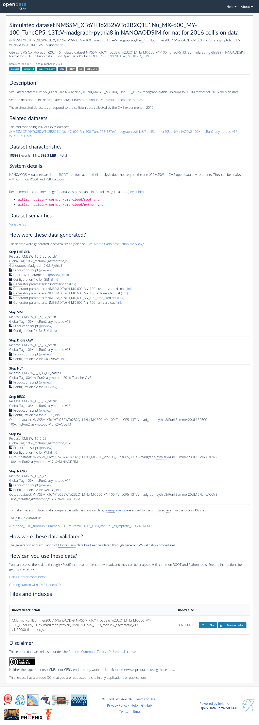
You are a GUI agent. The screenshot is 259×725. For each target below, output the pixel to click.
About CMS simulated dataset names (116, 100)
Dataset (15, 68)
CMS (61, 68)
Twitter (124, 711)
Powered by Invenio (214, 703)
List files (208, 625)
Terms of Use (145, 699)
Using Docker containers (27, 577)
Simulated (29, 68)
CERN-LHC (92, 68)
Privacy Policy (117, 705)
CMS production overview (114, 244)
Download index (230, 625)
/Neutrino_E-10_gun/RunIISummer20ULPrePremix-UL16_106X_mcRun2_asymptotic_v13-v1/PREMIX (80, 526)
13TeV (72, 68)
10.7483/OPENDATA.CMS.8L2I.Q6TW (122, 56)
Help (134, 705)
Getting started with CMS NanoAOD (35, 585)
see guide (136, 192)
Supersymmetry (47, 68)
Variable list (17, 224)
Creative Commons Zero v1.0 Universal (97, 651)
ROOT (63, 174)
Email (137, 711)
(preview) (45, 270)
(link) (65, 275)
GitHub (146, 705)
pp (80, 68)
